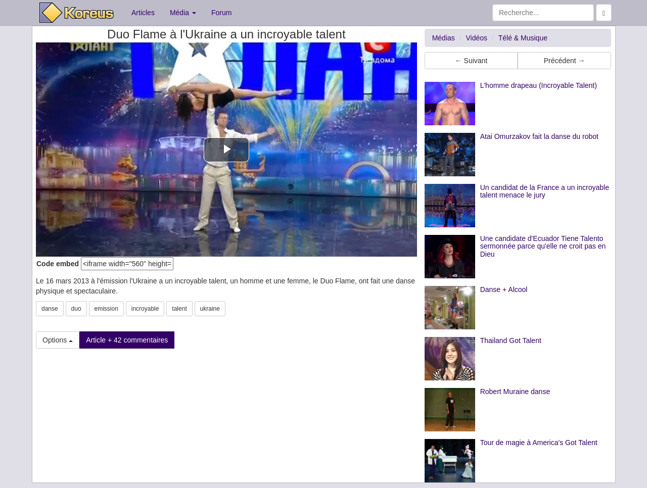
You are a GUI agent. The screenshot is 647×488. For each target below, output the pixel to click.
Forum (221, 13)
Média (183, 13)
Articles (143, 13)
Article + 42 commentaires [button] (127, 340)
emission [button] (106, 308)
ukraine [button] (210, 308)
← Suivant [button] (471, 61)
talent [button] (179, 308)
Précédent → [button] (564, 61)
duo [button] (76, 308)
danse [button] (49, 308)
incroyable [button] (145, 308)
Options (57, 340)
